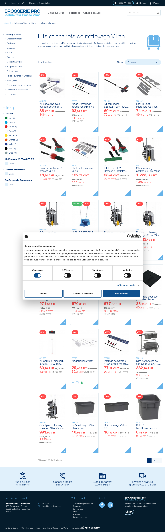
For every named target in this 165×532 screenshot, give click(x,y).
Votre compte (78, 497)
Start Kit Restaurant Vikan (82, 169)
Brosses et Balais (14, 38)
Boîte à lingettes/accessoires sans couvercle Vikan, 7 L (148, 426)
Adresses (76, 514)
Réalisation (85, 527)
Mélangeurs (12, 80)
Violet (12, 144)
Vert (12, 118)
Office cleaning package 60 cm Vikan (148, 169)
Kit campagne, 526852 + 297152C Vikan (115, 105)
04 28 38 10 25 (46, 503)
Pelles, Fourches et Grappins (19, 76)
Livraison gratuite (142, 481)
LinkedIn (110, 505)
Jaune (13, 135)
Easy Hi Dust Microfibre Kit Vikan (147, 105)
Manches (11, 48)
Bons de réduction (80, 517)
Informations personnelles (83, 503)
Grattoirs (10, 57)
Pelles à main (12, 71)
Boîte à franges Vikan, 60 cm (116, 426)
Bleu (12, 122)
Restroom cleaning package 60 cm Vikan (148, 234)
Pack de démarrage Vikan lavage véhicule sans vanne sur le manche (116, 362)
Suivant (159, 460)
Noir (12, 148)
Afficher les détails (126, 285)
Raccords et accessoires (17, 89)
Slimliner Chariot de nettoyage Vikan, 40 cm (147, 362)
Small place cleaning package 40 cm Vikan (51, 426)
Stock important (102, 481)
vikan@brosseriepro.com (49, 506)
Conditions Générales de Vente (55, 528)
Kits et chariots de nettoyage (19, 85)
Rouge (13, 126)
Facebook (102, 505)
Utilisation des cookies (30, 528)
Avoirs (75, 511)
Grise (13, 153)
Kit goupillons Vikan (82, 360)
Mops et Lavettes (14, 62)
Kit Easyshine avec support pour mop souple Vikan (49, 105)
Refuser (43, 293)
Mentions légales (11, 528)
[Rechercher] (143, 12)
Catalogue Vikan (11, 34)
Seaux (9, 52)
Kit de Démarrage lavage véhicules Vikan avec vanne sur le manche (84, 105)
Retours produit (79, 506)
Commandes (78, 509)
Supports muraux (14, 66)
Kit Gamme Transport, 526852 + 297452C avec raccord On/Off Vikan (51, 362)
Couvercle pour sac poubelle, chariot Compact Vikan (147, 298)
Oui (12, 163)
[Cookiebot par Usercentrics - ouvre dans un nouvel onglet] (129, 236)
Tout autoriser (121, 293)
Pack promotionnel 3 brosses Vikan (51, 169)
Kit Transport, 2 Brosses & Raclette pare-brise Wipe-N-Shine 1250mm (114, 169)
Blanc (12, 131)
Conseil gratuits (62, 481)
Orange (13, 139)
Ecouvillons (11, 94)
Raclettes (11, 43)
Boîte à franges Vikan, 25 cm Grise (84, 426)
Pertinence (143, 62)
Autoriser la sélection (82, 293)
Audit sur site (22, 481)
